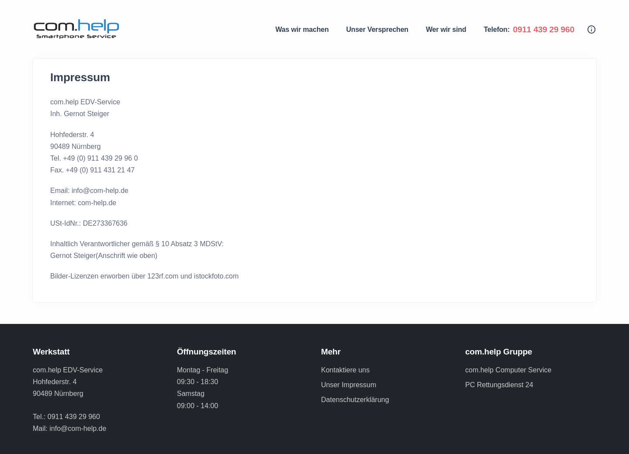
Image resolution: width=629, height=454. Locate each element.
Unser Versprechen (377, 29)
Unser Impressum (348, 385)
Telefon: (529, 29)
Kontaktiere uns (345, 370)
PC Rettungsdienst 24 (499, 385)
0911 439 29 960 (74, 416)
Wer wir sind (446, 29)
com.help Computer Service (508, 370)
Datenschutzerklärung (355, 399)
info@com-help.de (77, 428)
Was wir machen (302, 29)
